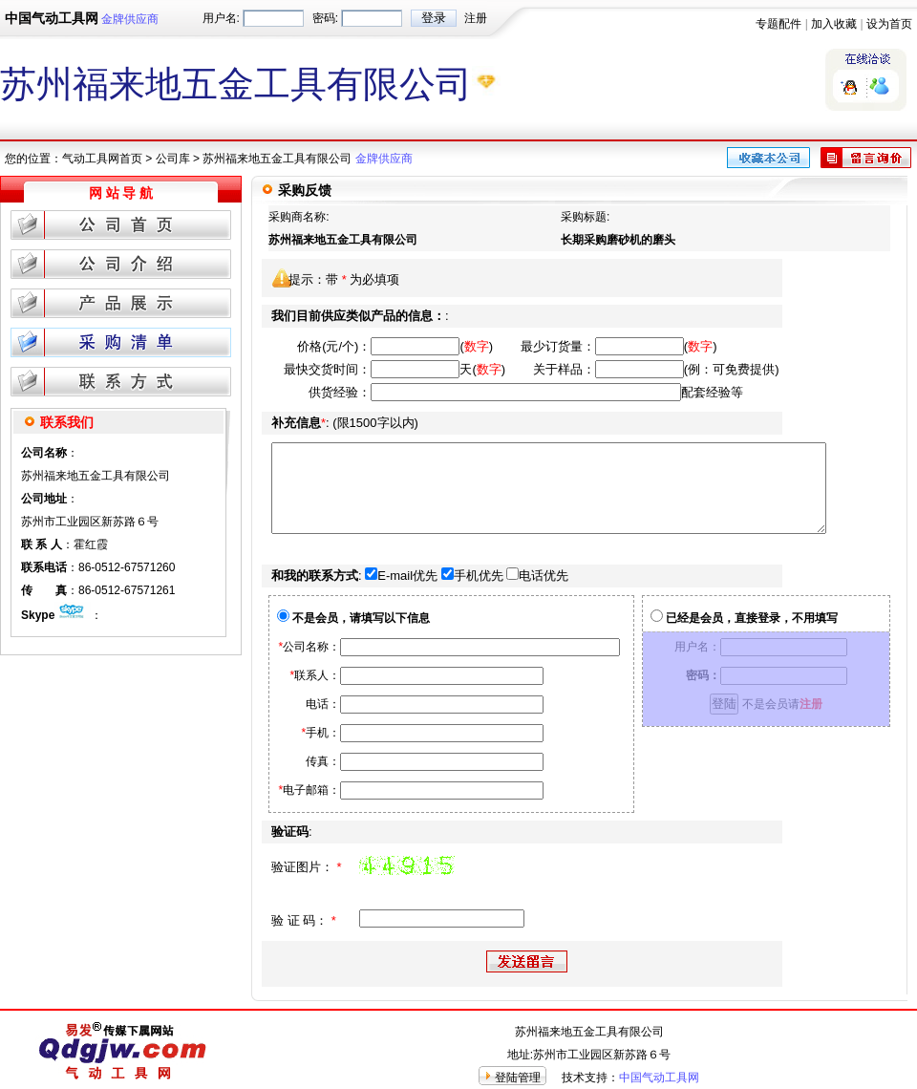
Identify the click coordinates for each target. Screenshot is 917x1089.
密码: (325, 18)
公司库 (173, 158)
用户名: (221, 18)
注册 (475, 18)
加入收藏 (834, 24)
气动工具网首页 (102, 158)
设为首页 (889, 24)
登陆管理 (518, 1077)
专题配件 (778, 24)
